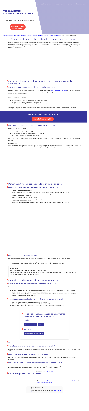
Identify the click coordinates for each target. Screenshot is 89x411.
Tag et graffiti (74, 380)
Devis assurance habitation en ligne (34, 333)
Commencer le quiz (30, 325)
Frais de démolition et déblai (62, 380)
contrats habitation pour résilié (59, 90)
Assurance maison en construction (28, 380)
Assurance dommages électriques (46, 380)
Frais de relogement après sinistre (44, 382)
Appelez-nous (68, 4)
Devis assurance (46, 4)
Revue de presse (24, 403)
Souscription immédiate (18, 27)
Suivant (41, 325)
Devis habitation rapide (43, 119)
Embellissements (15, 380)
